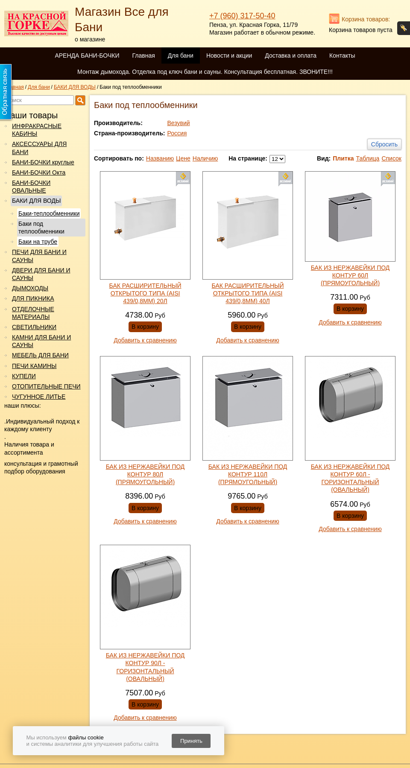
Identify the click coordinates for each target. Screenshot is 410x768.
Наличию (205, 158)
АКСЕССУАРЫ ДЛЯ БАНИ (39, 147)
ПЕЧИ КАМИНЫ (34, 365)
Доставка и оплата (290, 55)
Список (391, 158)
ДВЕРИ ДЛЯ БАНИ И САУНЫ (41, 274)
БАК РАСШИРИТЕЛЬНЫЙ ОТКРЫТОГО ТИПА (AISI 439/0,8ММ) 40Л (248, 293)
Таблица (367, 158)
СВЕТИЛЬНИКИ (34, 327)
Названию (160, 158)
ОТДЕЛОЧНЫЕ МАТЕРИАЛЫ (33, 313)
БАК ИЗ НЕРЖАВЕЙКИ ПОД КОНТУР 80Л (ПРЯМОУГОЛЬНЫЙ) (145, 474)
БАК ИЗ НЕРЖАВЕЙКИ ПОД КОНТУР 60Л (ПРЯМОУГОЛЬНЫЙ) (350, 275)
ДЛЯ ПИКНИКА (33, 298)
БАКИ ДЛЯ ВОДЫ (36, 200)
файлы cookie (85, 737)
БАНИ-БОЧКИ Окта (38, 172)
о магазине (90, 39)
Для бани (180, 55)
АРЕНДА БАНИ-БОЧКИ (87, 55)
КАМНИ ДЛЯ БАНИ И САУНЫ (41, 341)
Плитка (343, 158)
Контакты (342, 55)
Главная (143, 55)
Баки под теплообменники (41, 227)
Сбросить (384, 144)
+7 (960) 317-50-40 (242, 16)
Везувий (178, 123)
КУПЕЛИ (24, 376)
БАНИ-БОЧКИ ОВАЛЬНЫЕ (31, 186)
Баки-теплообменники (48, 213)
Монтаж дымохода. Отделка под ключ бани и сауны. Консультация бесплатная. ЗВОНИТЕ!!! (205, 71)
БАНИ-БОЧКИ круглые (43, 162)
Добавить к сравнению (145, 340)
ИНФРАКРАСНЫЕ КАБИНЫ (37, 130)
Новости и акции (229, 55)
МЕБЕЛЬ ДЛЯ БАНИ (40, 355)
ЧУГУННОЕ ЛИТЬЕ (38, 396)
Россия (177, 133)
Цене (183, 158)
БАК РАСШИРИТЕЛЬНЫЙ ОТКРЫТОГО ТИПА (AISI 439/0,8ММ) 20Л (145, 293)
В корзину (145, 326)
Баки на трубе (37, 241)
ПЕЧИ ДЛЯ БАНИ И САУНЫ (39, 255)
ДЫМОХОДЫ (30, 288)
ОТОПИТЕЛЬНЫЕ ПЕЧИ (46, 386)
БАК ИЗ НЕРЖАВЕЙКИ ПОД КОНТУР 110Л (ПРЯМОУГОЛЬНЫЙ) (247, 474)
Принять (191, 741)
